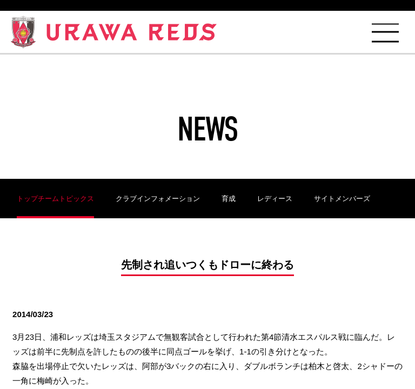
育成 (229, 198)
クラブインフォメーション (158, 198)
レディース (274, 198)
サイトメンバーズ (342, 198)
